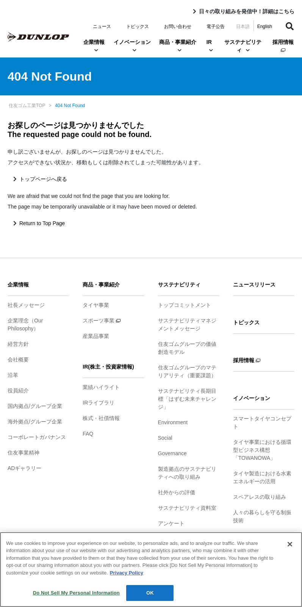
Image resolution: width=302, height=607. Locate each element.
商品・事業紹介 (177, 46)
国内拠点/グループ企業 (35, 406)
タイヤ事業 (96, 305)
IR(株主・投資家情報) (108, 367)
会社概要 (18, 359)
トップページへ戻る (43, 179)
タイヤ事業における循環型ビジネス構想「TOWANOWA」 (262, 450)
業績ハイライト (101, 387)
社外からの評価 (176, 492)
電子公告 (216, 26)
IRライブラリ (98, 403)
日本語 (243, 26)
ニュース (102, 26)
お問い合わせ (177, 26)
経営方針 (18, 344)
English (264, 26)
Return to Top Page (42, 223)
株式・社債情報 (101, 418)
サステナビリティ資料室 (187, 508)
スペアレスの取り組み (259, 497)
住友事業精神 (23, 453)
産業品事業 (96, 336)
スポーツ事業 (101, 321)
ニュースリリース (254, 285)
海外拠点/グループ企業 (35, 422)
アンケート (171, 523)
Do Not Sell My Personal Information (76, 593)
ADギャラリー (24, 468)
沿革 (13, 375)
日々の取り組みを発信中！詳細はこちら (246, 11)
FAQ (88, 434)
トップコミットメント (184, 305)
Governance (172, 453)
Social (165, 438)
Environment (173, 422)
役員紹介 (18, 391)
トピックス (137, 26)
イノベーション (132, 46)
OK (150, 593)
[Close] (290, 544)
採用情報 (283, 45)
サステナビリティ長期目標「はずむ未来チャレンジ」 (187, 399)
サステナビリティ (242, 46)
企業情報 (94, 46)
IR (209, 46)
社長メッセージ (26, 305)
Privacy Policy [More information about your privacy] (126, 573)
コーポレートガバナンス (37, 437)
